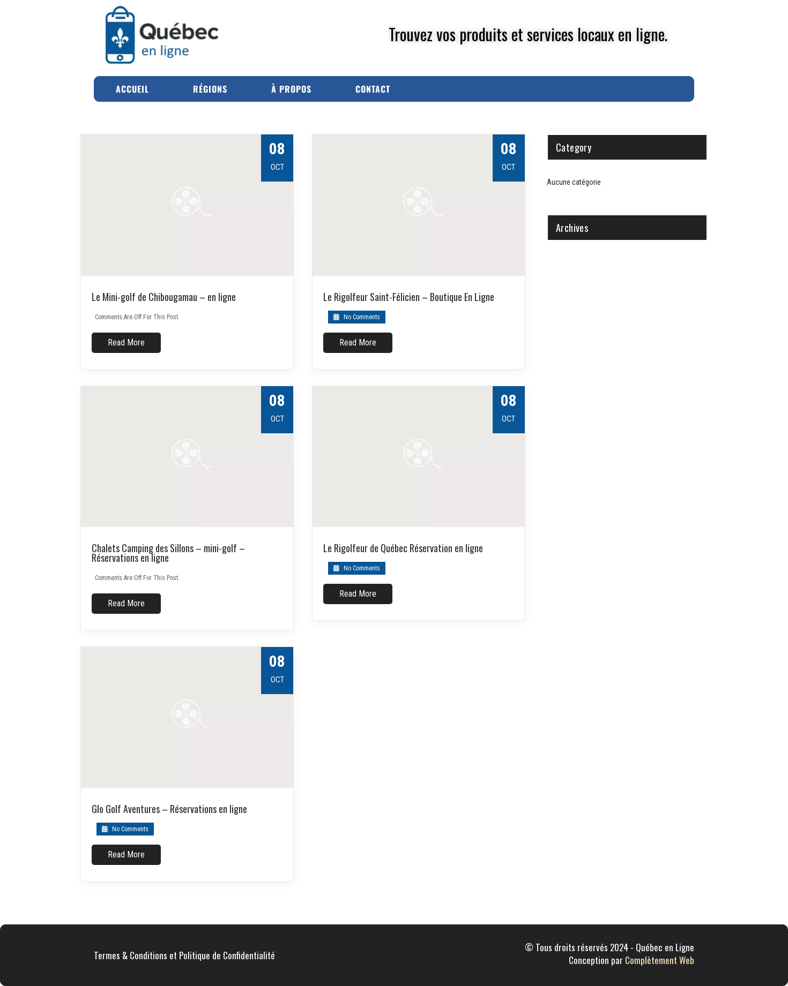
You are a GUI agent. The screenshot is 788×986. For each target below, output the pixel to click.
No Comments (356, 317)
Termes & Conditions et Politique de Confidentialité (184, 955)
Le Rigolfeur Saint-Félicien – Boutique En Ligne (408, 297)
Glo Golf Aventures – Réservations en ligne (169, 809)
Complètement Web (659, 960)
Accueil (132, 88)
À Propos (291, 88)
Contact (372, 88)
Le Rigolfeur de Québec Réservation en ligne (403, 548)
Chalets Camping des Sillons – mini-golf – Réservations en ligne (168, 552)
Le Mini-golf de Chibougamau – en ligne (164, 297)
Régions (210, 88)
